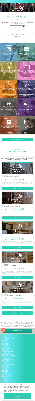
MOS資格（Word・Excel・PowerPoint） (9, 355)
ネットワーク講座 (8, 114)
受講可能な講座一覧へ (17, 139)
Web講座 (26, 77)
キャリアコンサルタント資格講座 (8, 364)
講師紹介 (3, 340)
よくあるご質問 (5, 339)
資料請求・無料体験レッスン (7, 374)
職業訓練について (5, 349)
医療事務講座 (9, 132)
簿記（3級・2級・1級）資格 (7, 354)
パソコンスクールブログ (6, 377)
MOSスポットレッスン (6, 376)
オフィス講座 (26, 59)
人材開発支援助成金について (7, 353)
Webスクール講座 (5, 358)
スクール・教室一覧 (6, 366)
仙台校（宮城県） (17, 247)
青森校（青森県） (17, 277)
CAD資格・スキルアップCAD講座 (8, 356)
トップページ (23, 22)
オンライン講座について (6, 344)
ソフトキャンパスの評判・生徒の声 (8, 338)
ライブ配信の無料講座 (6, 342)
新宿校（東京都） (17, 188)
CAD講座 (9, 77)
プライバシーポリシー (17, 398)
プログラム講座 (26, 95)
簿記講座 (9, 59)
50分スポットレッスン (6, 375)
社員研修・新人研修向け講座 (7, 351)
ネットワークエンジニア (6, 360)
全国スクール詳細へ (17, 313)
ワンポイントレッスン (6, 343)
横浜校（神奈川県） (17, 218)
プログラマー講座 (5, 361)
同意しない (17, 396)
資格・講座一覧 (5, 347)
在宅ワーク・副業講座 (6, 348)
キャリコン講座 (26, 114)
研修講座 (26, 132)
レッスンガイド (5, 337)
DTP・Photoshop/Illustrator (7, 359)
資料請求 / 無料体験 (17, 331)
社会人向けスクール (6, 345)
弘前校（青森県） (17, 307)
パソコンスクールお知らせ (7, 379)
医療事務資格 (4, 363)
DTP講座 (9, 95)
